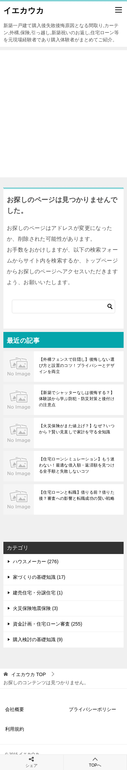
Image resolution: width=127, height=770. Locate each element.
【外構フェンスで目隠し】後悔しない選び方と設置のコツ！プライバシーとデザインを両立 (76, 365)
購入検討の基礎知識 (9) (38, 639)
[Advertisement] (63, 113)
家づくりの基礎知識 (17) (39, 577)
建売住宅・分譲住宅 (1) (38, 592)
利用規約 (14, 729)
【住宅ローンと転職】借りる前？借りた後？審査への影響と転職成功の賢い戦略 (76, 495)
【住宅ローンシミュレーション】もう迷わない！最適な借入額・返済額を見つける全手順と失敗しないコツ (76, 465)
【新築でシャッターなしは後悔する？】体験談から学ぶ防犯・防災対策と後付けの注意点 (76, 398)
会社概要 (14, 709)
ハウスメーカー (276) (36, 561)
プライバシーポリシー (92, 709)
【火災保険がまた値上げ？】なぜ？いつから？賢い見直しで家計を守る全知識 (76, 428)
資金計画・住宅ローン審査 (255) (47, 624)
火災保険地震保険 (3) (35, 608)
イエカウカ (23, 10)
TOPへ (95, 762)
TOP (28, 674)
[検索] (63, 306)
